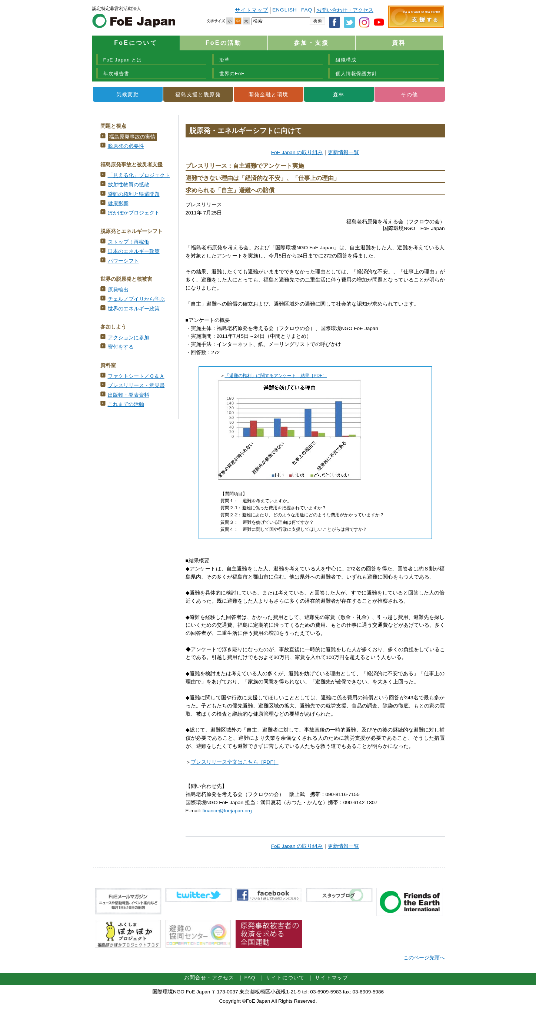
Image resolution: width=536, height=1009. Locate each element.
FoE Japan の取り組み (297, 152)
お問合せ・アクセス (209, 977)
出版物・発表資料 (128, 395)
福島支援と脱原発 (198, 94)
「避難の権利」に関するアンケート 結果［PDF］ (276, 375)
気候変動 (127, 94)
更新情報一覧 (343, 152)
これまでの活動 (126, 404)
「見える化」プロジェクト (139, 175)
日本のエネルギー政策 (134, 251)
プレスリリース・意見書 (136, 385)
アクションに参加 (128, 337)
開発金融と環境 (269, 94)
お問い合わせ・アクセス (344, 10)
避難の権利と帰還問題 (134, 194)
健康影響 (118, 203)
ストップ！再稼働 (128, 242)
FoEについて (135, 43)
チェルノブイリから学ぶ (136, 299)
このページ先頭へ (424, 957)
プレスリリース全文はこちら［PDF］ (235, 762)
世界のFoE (232, 73)
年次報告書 (116, 73)
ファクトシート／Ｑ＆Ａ (136, 376)
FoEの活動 (224, 43)
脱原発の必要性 (126, 146)
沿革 (224, 60)
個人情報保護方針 (356, 73)
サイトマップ (251, 10)
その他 (409, 94)
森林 (338, 94)
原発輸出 (118, 290)
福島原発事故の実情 (132, 137)
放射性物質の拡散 (128, 184)
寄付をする (121, 347)
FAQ (306, 10)
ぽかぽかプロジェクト (134, 213)
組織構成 (346, 60)
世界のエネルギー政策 (134, 309)
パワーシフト (123, 261)
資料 (399, 43)
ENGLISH (284, 10)
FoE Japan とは (122, 60)
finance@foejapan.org (227, 810)
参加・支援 (311, 43)
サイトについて (285, 977)
